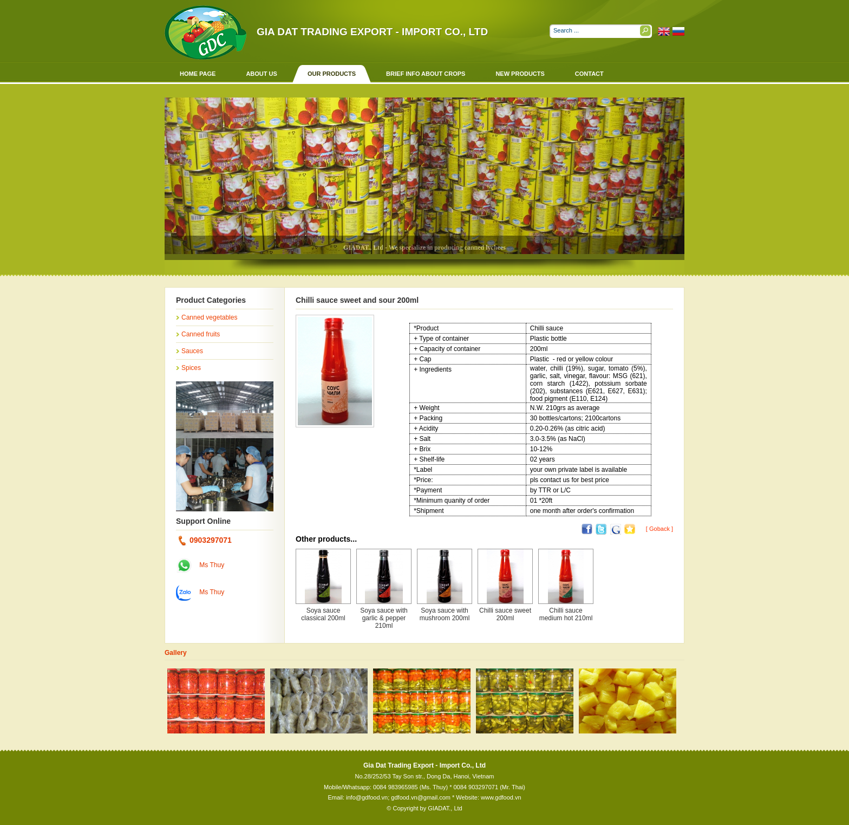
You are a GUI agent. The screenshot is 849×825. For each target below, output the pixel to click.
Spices (191, 368)
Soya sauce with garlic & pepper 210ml (383, 618)
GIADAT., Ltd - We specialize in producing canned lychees (424, 247)
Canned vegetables (209, 317)
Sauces (192, 351)
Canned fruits (200, 334)
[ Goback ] (659, 528)
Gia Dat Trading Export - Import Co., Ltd (372, 31)
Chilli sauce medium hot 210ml (566, 614)
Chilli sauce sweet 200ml (505, 614)
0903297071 (205, 540)
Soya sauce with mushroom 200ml (445, 614)
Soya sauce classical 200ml (323, 614)
